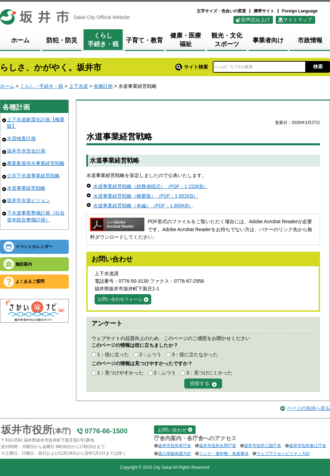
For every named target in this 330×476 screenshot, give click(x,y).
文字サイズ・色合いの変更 (221, 11)
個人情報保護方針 (174, 453)
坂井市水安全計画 (26, 151)
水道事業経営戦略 (26, 188)
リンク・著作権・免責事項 (224, 453)
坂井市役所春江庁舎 (307, 445)
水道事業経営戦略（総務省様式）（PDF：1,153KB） (150, 186)
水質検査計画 (21, 138)
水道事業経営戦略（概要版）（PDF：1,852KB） (145, 196)
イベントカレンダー (34, 246)
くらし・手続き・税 (41, 86)
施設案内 (23, 264)
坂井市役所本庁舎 (174, 445)
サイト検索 (191, 67)
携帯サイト (264, 11)
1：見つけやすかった (120, 372)
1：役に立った (113, 354)
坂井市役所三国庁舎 (262, 445)
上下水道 (78, 86)
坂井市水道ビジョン (28, 200)
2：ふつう (150, 354)
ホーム (7, 86)
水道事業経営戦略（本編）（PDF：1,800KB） (143, 205)
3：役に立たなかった (195, 354)
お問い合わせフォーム (120, 299)
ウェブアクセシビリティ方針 (283, 453)
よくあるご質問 (29, 281)
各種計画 (103, 86)
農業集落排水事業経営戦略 (36, 163)
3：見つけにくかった (209, 372)
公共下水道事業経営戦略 (33, 175)
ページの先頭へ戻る (308, 408)
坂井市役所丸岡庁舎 (217, 445)
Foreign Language (300, 11)
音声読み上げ (255, 19)
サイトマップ (297, 19)
